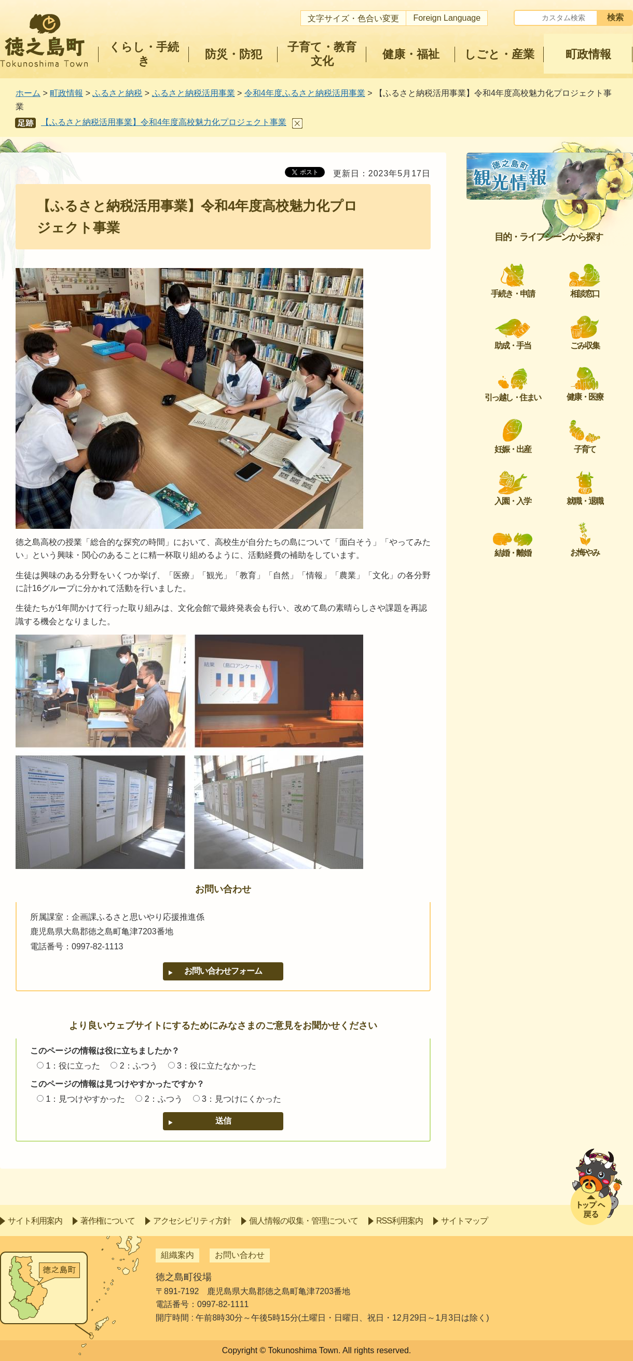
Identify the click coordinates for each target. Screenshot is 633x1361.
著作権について (107, 1220)
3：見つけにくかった (241, 1099)
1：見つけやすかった (85, 1099)
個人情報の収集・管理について (303, 1220)
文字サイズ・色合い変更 (353, 18)
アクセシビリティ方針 (192, 1220)
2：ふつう (139, 1065)
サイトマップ (464, 1220)
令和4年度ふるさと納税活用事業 (304, 93)
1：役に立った (73, 1065)
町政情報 (66, 93)
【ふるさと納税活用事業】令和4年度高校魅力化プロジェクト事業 (163, 122)
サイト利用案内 (35, 1220)
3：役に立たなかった (216, 1065)
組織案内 (177, 1255)
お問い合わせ (240, 1255)
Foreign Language (446, 17)
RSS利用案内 (399, 1220)
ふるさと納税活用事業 (193, 93)
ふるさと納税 (117, 93)
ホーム (28, 93)
